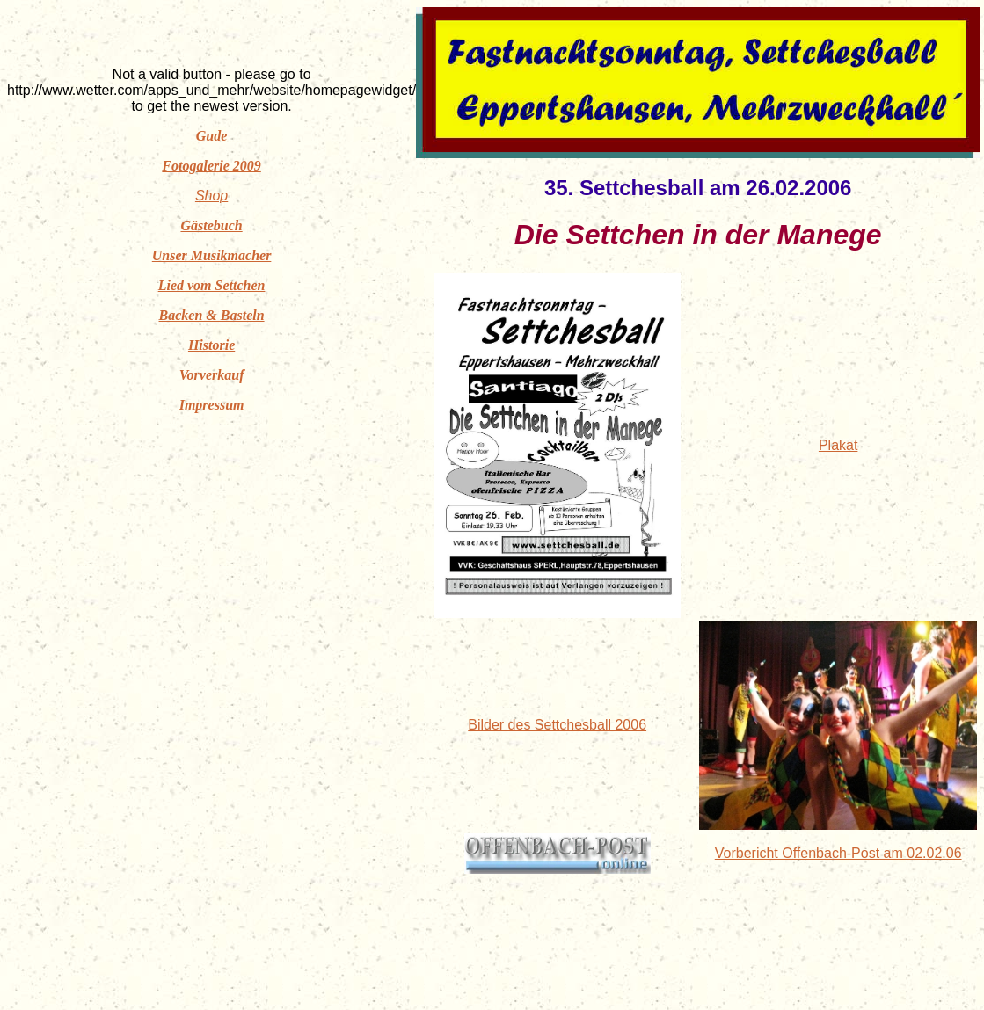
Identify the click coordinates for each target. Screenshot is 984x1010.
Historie (211, 345)
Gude (212, 135)
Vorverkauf (211, 374)
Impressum (211, 404)
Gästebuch (211, 225)
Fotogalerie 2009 (211, 165)
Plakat (838, 445)
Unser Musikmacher (212, 255)
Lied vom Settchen (212, 285)
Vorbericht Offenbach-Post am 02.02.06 (838, 853)
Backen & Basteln (212, 315)
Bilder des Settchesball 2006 (557, 724)
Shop (211, 195)
